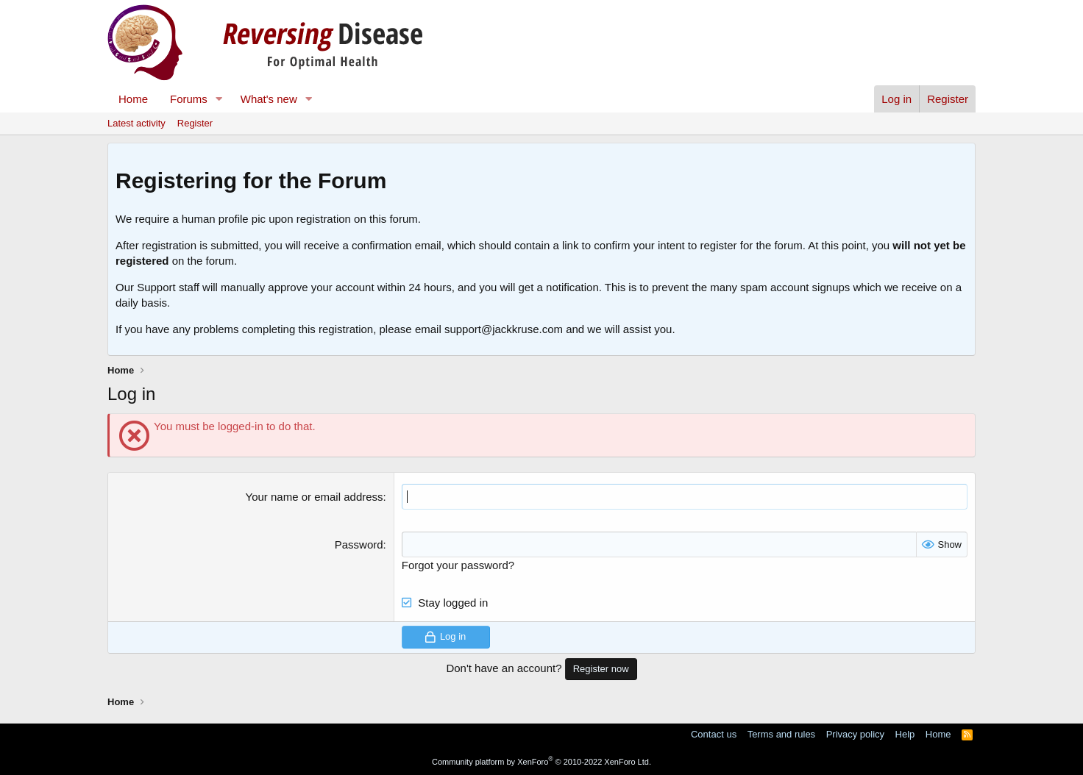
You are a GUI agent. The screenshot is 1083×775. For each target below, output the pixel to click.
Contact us (713, 734)
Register (195, 123)
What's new (269, 99)
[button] (219, 99)
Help (905, 734)
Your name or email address (314, 496)
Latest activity (136, 123)
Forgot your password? (458, 565)
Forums (188, 99)
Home (133, 99)
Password (359, 544)
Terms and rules (781, 734)
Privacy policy (855, 734)
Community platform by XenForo (541, 761)
